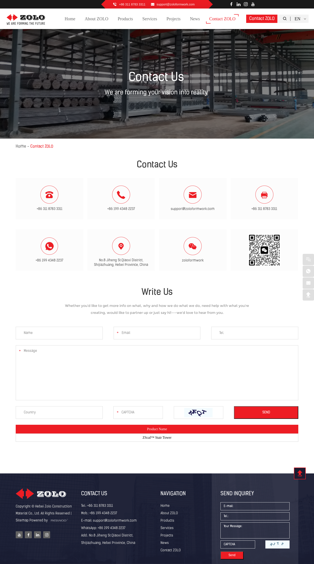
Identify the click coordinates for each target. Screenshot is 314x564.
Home (21, 146)
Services (167, 528)
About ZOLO (169, 513)
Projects (166, 535)
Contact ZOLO (262, 19)
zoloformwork (193, 260)
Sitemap (22, 520)
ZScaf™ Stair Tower (157, 437)
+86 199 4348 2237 (121, 209)
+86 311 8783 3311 (132, 4)
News (164, 543)
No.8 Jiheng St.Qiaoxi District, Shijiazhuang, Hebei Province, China (121, 263)
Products (167, 521)
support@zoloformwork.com (176, 4)
